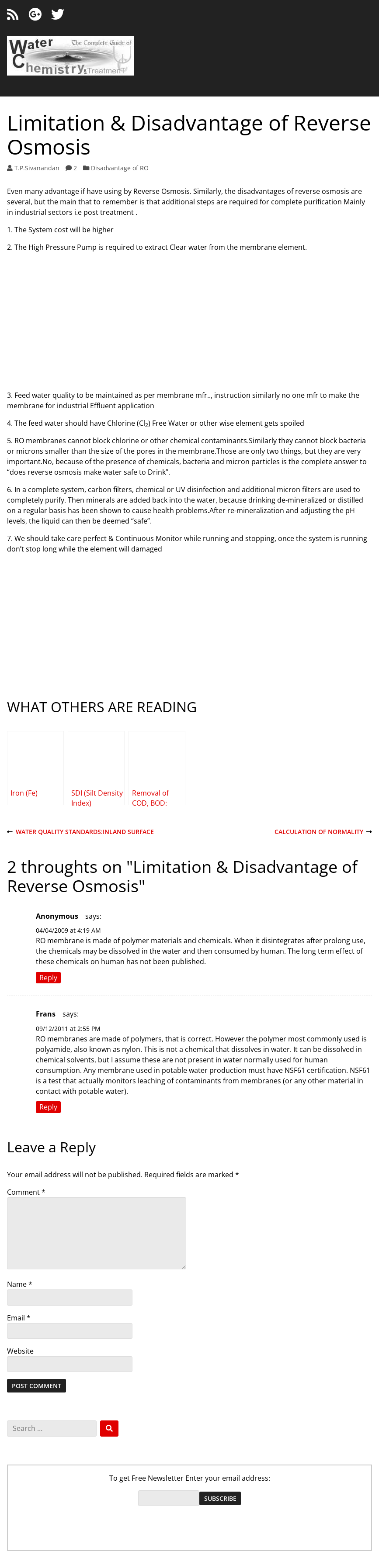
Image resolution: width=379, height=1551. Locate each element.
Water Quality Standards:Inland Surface (80, 832)
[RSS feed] (12, 14)
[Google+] (35, 14)
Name (19, 1284)
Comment (26, 1192)
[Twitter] (57, 14)
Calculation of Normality (323, 832)
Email (19, 1318)
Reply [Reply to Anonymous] (48, 977)
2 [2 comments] (75, 168)
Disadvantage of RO (120, 168)
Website (20, 1351)
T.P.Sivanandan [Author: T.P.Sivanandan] (36, 168)
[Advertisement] (189, 320)
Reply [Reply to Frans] (48, 1107)
